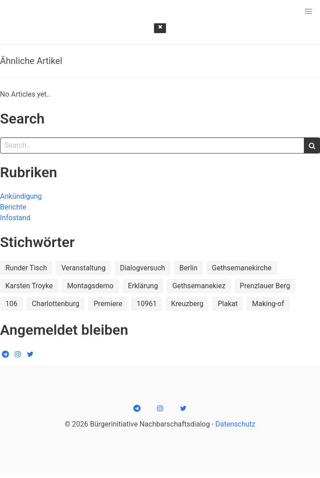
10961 (147, 303)
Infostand (15, 217)
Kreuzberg (187, 303)
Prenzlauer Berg (265, 286)
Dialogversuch (142, 268)
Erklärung (143, 286)
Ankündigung (21, 196)
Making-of (268, 303)
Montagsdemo (90, 286)
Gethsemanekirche (241, 268)
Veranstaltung (83, 268)
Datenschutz (235, 424)
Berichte (13, 207)
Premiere (108, 303)
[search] (312, 145)
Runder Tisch (26, 268)
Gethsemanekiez (199, 286)
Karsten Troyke (29, 286)
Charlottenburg (55, 303)
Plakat (228, 303)
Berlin (188, 268)
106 (11, 303)
